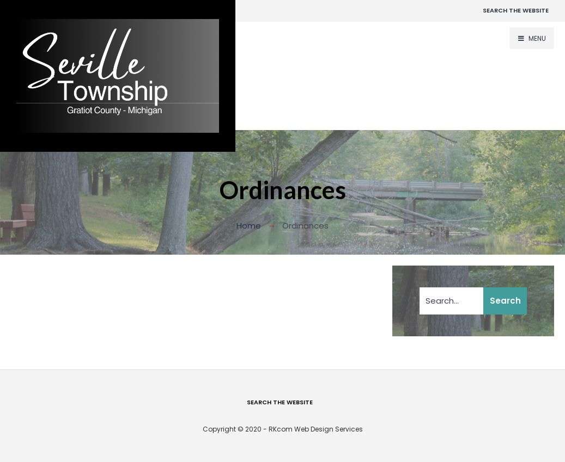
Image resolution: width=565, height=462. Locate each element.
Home (248, 225)
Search (505, 300)
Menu (532, 38)
